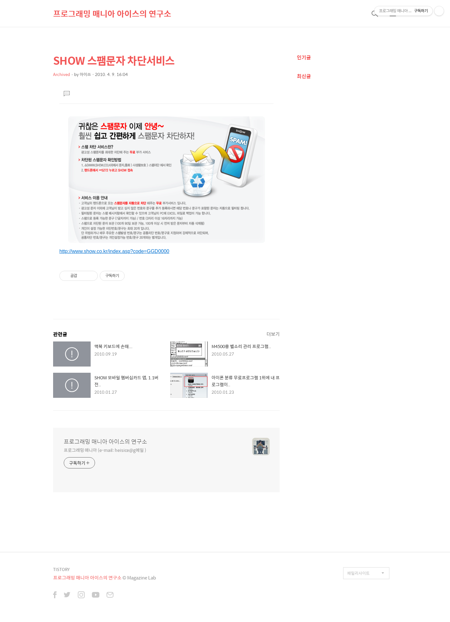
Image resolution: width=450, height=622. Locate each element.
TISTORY (61, 569)
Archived (61, 74)
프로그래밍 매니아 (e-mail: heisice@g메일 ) (105, 450)
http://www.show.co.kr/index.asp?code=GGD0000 (114, 251)
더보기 (273, 333)
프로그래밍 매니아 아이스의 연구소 (112, 13)
